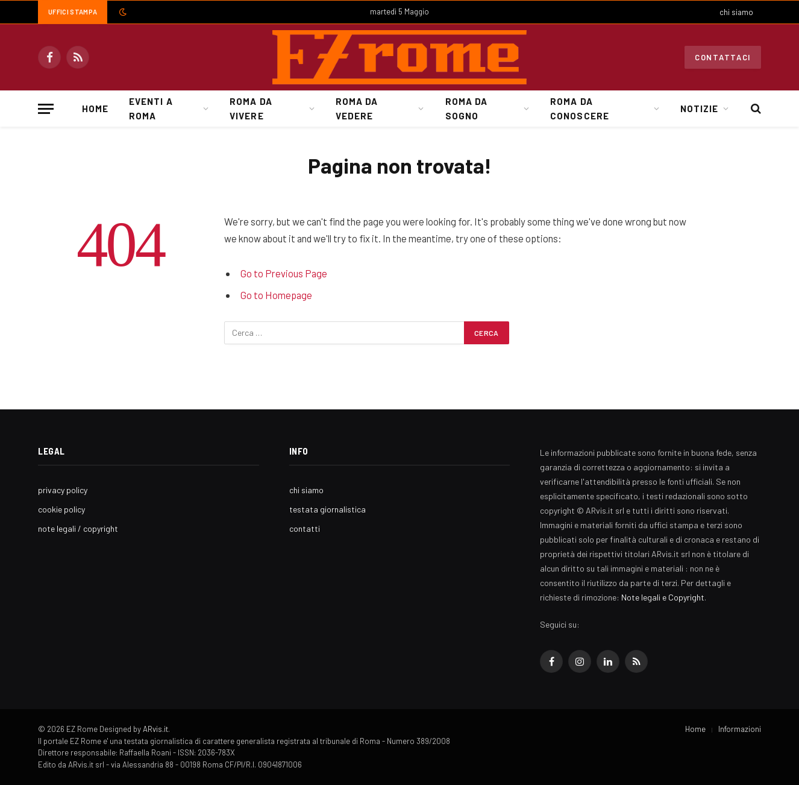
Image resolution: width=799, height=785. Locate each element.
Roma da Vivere (251, 108)
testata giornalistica (327, 509)
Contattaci (723, 57)
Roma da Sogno (466, 108)
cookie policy (61, 509)
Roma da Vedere (357, 108)
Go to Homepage (276, 295)
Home (95, 108)
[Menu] (46, 108)
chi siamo (736, 12)
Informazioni (739, 729)
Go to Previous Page (283, 273)
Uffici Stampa (72, 12)
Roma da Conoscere (579, 108)
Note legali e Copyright (662, 597)
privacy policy (62, 490)
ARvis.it (155, 729)
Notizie (699, 108)
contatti (304, 528)
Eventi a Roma (150, 108)
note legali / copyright (78, 528)
